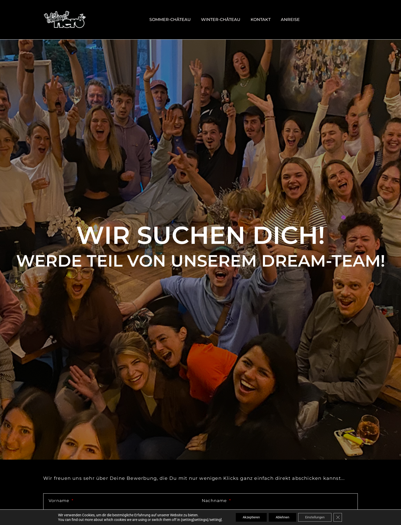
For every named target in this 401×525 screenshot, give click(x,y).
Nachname (215, 501)
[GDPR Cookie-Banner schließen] (342, 517)
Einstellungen (317, 517)
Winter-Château (220, 19)
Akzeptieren (248, 517)
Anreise (290, 19)
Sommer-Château (170, 19)
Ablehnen (282, 517)
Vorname (60, 501)
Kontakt (261, 19)
